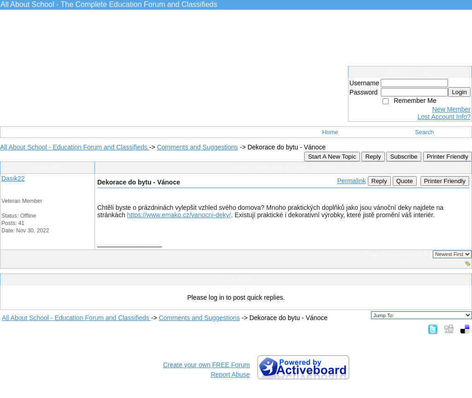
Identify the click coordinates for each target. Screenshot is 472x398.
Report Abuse (230, 374)
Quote (404, 181)
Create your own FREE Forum (206, 364)
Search (424, 132)
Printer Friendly (447, 156)
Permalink (351, 180)
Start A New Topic (332, 156)
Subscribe (403, 156)
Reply (373, 156)
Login (459, 92)
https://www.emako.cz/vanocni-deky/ (179, 215)
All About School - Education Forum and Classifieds (74, 147)
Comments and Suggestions (197, 147)
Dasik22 (13, 178)
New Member (451, 109)
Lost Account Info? (444, 116)
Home (330, 132)
